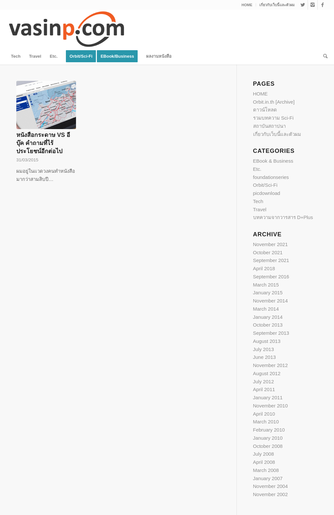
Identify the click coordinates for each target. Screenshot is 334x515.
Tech (258, 201)
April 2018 (264, 268)
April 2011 (264, 389)
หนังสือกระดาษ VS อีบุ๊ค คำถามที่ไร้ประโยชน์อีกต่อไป (43, 143)
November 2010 (270, 405)
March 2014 (266, 309)
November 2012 (270, 365)
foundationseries (271, 177)
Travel (259, 209)
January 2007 (268, 478)
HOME (247, 5)
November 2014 (270, 300)
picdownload (266, 193)
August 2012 (267, 373)
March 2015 (266, 284)
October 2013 (268, 325)
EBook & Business (273, 161)
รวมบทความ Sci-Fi (273, 118)
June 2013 (264, 357)
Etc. (257, 169)
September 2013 (271, 333)
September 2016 (271, 276)
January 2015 (268, 292)
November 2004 (270, 486)
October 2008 (268, 446)
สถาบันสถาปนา (269, 126)
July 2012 (263, 381)
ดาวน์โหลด (265, 109)
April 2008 (264, 462)
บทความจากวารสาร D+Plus (283, 217)
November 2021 (270, 244)
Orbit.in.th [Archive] (274, 102)
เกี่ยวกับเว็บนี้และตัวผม (277, 5)
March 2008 (266, 470)
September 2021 (271, 260)
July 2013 (263, 349)
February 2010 (269, 430)
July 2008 (263, 454)
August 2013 (267, 341)
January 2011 (268, 397)
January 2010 (268, 438)
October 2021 (268, 252)
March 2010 (266, 421)
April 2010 (264, 414)
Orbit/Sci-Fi (265, 185)
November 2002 (270, 494)
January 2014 (268, 317)
